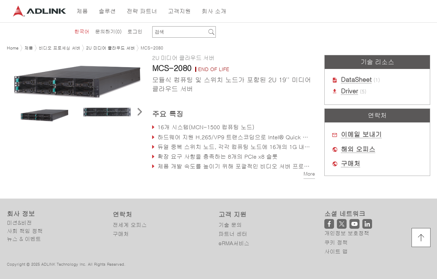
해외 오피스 (358, 149)
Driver (349, 91)
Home (13, 48)
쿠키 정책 (336, 242)
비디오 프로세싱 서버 (59, 48)
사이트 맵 (336, 251)
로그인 (134, 31)
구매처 (350, 164)
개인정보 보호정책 (346, 233)
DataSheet (356, 79)
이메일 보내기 (361, 134)
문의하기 (108, 31)
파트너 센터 (232, 234)
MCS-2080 (152, 48)
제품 (28, 48)
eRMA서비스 (233, 243)
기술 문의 (230, 225)
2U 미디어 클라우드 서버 (110, 48)
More (309, 173)
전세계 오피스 (130, 225)
